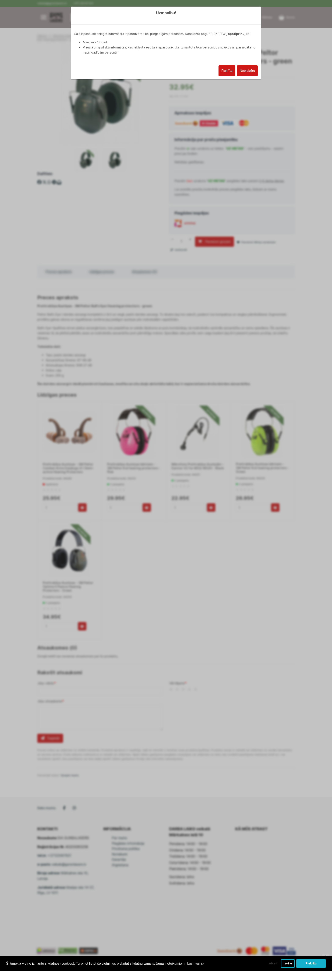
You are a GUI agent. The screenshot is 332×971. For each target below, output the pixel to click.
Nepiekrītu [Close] (247, 71)
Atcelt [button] (272, 963)
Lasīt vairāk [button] (196, 963)
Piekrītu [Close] (226, 71)
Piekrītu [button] (311, 963)
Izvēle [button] (288, 963)
